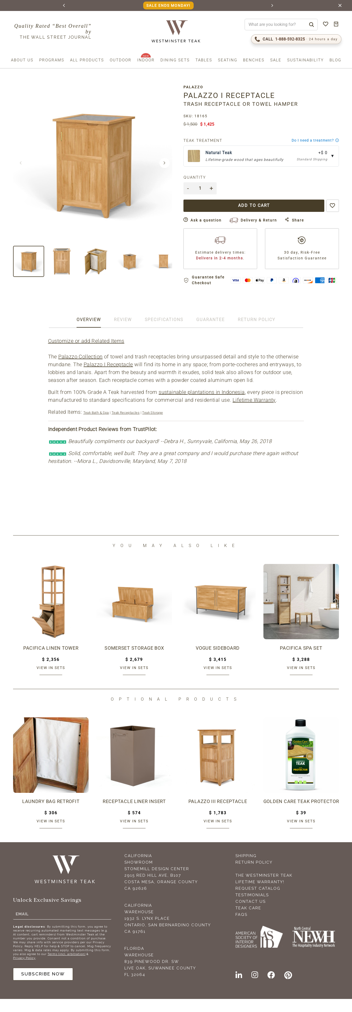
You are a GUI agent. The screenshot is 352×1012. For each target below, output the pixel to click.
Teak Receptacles (126, 426)
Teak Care (248, 921)
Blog (335, 60)
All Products (87, 60)
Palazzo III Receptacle (217, 814)
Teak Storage (153, 426)
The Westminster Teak (263, 888)
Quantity (198, 177)
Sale (275, 60)
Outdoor (120, 60)
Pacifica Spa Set (301, 661)
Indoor (146, 60)
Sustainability (305, 60)
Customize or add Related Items (86, 354)
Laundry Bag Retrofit (51, 814)
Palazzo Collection (81, 370)
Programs (51, 60)
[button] (64, 5)
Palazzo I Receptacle (108, 377)
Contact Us (250, 914)
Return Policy (254, 875)
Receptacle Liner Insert (134, 814)
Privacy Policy (24, 970)
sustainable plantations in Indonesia (202, 405)
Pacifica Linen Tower (50, 661)
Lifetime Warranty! (259, 895)
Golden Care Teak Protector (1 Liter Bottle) (301, 814)
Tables (203, 60)
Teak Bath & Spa (96, 426)
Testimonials (252, 908)
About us (22, 60)
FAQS (241, 927)
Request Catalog (257, 901)
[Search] (311, 24)
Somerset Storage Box (134, 661)
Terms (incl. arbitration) (66, 966)
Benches (253, 60)
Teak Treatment (206, 140)
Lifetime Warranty (254, 413)
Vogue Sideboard (217, 661)
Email (22, 926)
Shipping (246, 868)
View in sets (51, 680)
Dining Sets (175, 60)
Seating (227, 60)
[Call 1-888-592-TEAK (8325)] (296, 39)
